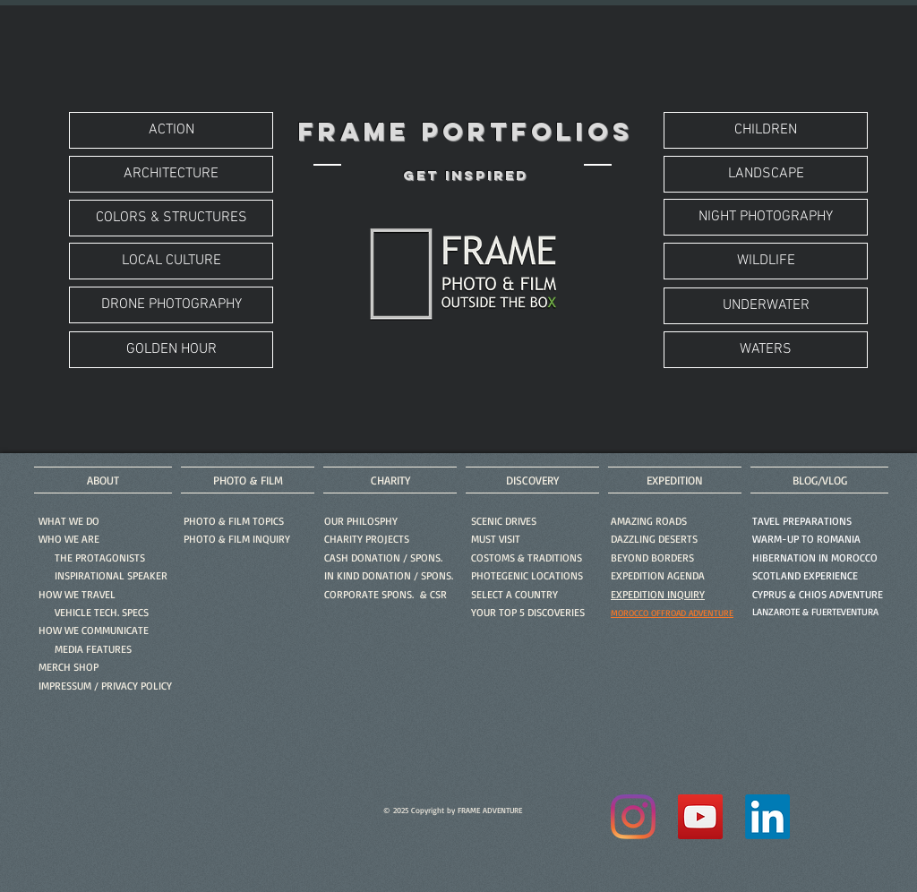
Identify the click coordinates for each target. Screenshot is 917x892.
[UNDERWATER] (766, 305)
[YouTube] (700, 816)
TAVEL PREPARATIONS (802, 520)
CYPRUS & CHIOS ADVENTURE (817, 594)
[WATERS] (766, 349)
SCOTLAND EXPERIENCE (805, 575)
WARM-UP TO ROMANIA (806, 538)
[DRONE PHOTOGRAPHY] (171, 305)
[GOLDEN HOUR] (171, 349)
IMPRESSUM (65, 685)
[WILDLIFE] (766, 261)
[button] (237, 538)
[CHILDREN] (766, 130)
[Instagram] (633, 816)
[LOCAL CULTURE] (171, 261)
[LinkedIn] (767, 816)
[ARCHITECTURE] (171, 174)
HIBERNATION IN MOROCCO (815, 557)
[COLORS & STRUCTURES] (171, 218)
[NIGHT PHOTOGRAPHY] (766, 217)
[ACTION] (171, 130)
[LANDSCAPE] (766, 174)
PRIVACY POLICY (136, 685)
